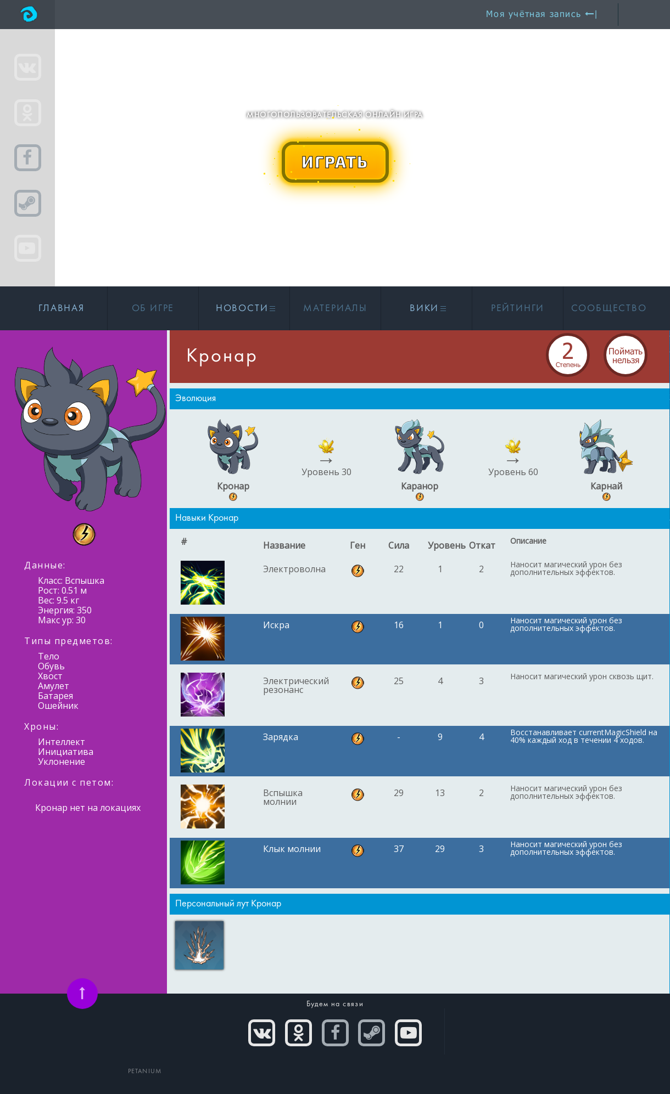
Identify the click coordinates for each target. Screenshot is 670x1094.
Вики (426, 308)
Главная (61, 308)
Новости (244, 308)
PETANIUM (145, 1071)
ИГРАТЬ (335, 161)
